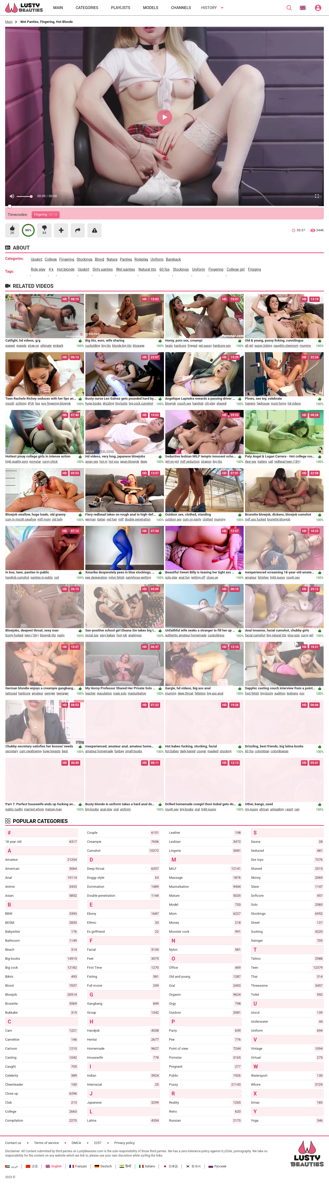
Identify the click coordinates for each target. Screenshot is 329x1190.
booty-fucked (14, 635)
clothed (208, 519)
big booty (266, 693)
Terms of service (46, 1143)
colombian (262, 751)
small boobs (133, 751)
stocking (226, 751)
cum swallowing (30, 751)
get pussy (205, 345)
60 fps (165, 269)
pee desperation (96, 577)
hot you (114, 461)
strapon (206, 461)
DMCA (76, 1143)
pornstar (35, 461)
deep (144, 461)
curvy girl (307, 635)
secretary (11, 751)
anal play (106, 809)
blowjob (170, 403)
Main (9, 22)
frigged (192, 345)
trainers (250, 403)
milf (121, 519)
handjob (198, 403)
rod (56, 577)
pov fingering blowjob (56, 403)
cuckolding (92, 345)
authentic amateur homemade (186, 635)
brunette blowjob (278, 519)
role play (38, 269)
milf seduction (190, 461)
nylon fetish (116, 577)
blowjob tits (48, 635)
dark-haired (187, 751)
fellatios (200, 693)
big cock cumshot (141, 403)
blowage (138, 345)
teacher (90, 693)
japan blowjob (129, 461)
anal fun (184, 577)
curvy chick (50, 461)
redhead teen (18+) (287, 461)
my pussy (251, 809)
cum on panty (192, 519)
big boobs (92, 809)
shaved (221, 403)
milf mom (44, 519)
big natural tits (276, 635)
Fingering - (45, 214)
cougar (201, 751)
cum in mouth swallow (20, 519)
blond (99, 259)
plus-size (294, 635)
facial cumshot (255, 635)
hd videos (294, 403)
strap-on (33, 345)
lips (37, 403)
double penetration (138, 519)
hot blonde (65, 269)
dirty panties (103, 269)
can (297, 809)
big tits (106, 345)
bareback (173, 259)
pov (301, 693)
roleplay (141, 259)
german (90, 519)
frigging (254, 269)
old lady (57, 519)
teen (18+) (32, 635)
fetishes (263, 577)
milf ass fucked (255, 519)
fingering (66, 259)
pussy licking (263, 345)
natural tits (147, 269)
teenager (63, 693)
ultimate (46, 345)
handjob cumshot (17, 577)
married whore (34, 809)
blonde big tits (122, 345)
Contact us (13, 1143)
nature (112, 259)
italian (101, 519)
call (270, 461)
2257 (98, 1143)
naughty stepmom (285, 345)
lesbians (292, 693)
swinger (49, 693)
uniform (157, 259)
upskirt (36, 259)
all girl (249, 345)
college (51, 259)
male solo (119, 693)
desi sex (250, 461)
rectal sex (91, 635)
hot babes (172, 751)
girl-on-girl (172, 461)
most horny (278, 403)
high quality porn (16, 461)
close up (212, 577)
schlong (21, 403)
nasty (61, 635)
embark (58, 345)
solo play (171, 577)
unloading (277, 809)
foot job (121, 635)
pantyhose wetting (138, 577)
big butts (121, 403)
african (264, 809)
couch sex (184, 403)
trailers (262, 461)
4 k (51, 269)
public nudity (14, 809)
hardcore (180, 345)
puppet (10, 345)
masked (212, 751)
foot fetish (252, 693)
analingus (135, 635)
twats (169, 345)
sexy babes (107, 635)
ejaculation (104, 693)
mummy (305, 345)
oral (116, 809)
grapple (21, 345)
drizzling (108, 403)
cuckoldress (216, 635)
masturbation (137, 693)
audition (279, 693)
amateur (251, 577)
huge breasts (52, 751)
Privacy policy (124, 1143)
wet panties (125, 269)
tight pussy (277, 577)
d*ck (31, 403)
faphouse (263, 403)
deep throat (185, 693)
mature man (53, 809)
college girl (236, 269)
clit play (210, 403)
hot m (103, 461)
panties (126, 259)
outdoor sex (173, 519)
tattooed (11, 693)
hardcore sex (222, 345)
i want (289, 809)
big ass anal (215, 693)
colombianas (279, 751)
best (65, 751)
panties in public (42, 577)
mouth (9, 403)
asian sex (91, 461)
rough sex (293, 577)
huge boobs (93, 403)
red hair (112, 519)
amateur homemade (99, 751)
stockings (84, 259)
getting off (198, 577)
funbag (119, 751)
